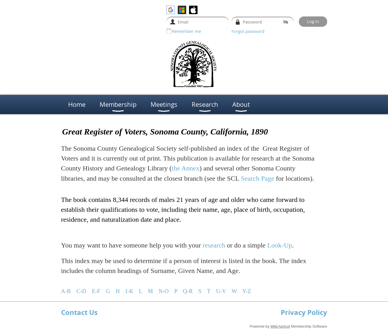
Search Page (257, 178)
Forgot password (247, 31)
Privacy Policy (304, 312)
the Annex (186, 168)
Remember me (186, 31)
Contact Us (79, 312)
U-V (221, 291)
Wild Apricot (280, 326)
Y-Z (246, 291)
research (214, 245)
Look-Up (279, 245)
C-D (81, 291)
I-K (129, 291)
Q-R (186, 291)
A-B (66, 291)
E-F (96, 291)
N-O (163, 291)
